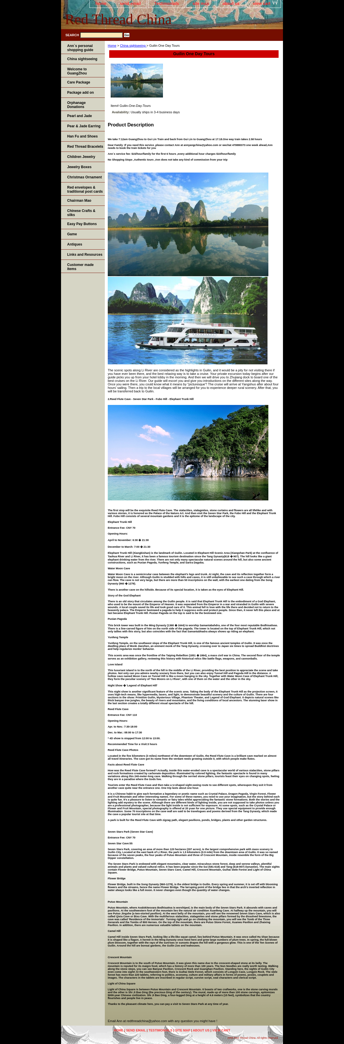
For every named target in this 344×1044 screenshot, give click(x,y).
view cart (261, 3)
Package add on (80, 93)
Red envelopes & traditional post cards (85, 189)
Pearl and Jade (79, 116)
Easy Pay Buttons (82, 224)
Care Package (78, 82)
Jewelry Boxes (79, 167)
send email (130, 3)
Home (112, 45)
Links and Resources (84, 255)
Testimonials (166, 3)
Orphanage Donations (76, 105)
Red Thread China (118, 19)
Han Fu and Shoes (82, 136)
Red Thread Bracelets (85, 147)
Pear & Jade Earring (83, 126)
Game (72, 234)
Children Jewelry (81, 157)
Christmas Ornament (84, 177)
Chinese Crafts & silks (81, 213)
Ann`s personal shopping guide (80, 48)
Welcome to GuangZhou (77, 71)
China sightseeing (133, 45)
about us (231, 3)
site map (200, 3)
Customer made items (80, 267)
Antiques (74, 244)
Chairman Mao (79, 201)
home (100, 3)
